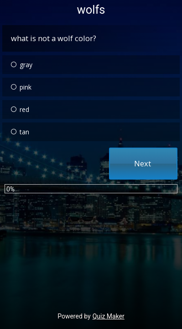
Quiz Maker (109, 316)
